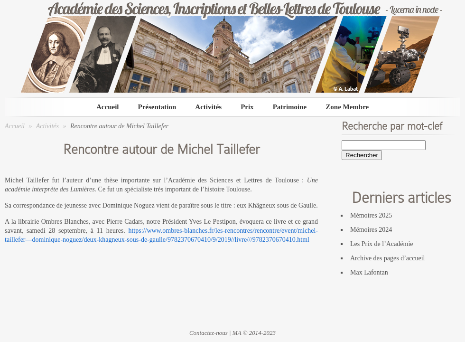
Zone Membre (347, 107)
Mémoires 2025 (371, 215)
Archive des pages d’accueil (387, 258)
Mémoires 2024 (371, 229)
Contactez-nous (208, 332)
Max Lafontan (369, 272)
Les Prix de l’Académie (381, 243)
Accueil (107, 107)
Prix (247, 107)
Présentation (157, 107)
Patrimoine (290, 107)
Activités (208, 107)
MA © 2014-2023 (254, 332)
